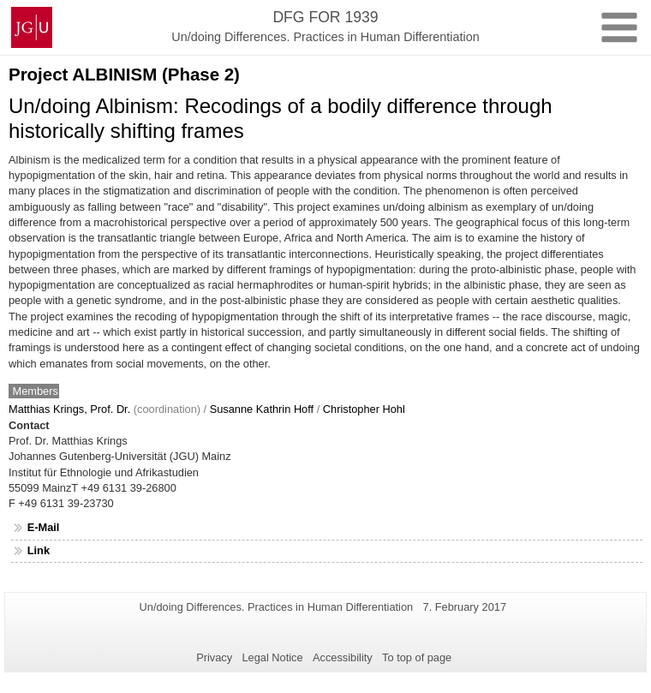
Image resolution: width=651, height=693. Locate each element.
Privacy (214, 657)
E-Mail (43, 527)
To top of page (416, 657)
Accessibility (343, 657)
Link (38, 550)
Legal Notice (272, 657)
